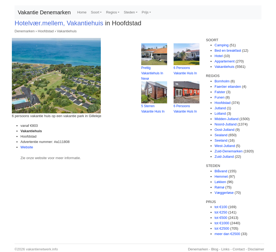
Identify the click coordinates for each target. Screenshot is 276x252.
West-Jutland (225, 146)
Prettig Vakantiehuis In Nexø (152, 73)
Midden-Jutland (227, 119)
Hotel (219, 56)
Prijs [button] (145, 12)
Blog (214, 249)
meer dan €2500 (227, 234)
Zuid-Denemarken (229, 151)
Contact (239, 249)
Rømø (219, 187)
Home (82, 12)
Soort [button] (95, 12)
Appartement (224, 61)
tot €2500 (222, 228)
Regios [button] (111, 12)
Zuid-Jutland (224, 157)
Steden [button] (129, 12)
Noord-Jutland (226, 124)
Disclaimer (256, 249)
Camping (222, 45)
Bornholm (222, 81)
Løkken (220, 182)
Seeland (221, 140)
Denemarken (24, 31)
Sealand (221, 135)
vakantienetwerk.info (42, 249)
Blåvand (221, 171)
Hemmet (221, 176)
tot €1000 (222, 223)
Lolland (220, 113)
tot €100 (221, 207)
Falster (220, 92)
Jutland (220, 108)
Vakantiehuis (67, 31)
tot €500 (221, 218)
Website (26, 147)
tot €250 (221, 212)
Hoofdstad (46, 31)
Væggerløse (224, 193)
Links (225, 249)
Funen (220, 97)
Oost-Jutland (224, 130)
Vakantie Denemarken (44, 12)
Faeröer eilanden (228, 87)
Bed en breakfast (228, 50)
